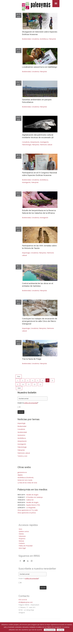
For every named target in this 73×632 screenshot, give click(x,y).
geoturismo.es (22, 472)
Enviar (21, 412)
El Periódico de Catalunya (34, 497)
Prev (18, 376)
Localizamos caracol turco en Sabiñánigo (39, 67)
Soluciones (22, 536)
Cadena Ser (30, 500)
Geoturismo (21, 435)
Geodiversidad (22, 432)
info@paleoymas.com (26, 602)
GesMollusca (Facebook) (26, 477)
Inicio (20, 529)
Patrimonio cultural (46, 145)
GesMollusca (44, 39)
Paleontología (26, 145)
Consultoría (35, 39)
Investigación (44, 142)
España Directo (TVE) (33, 505)
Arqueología (26, 253)
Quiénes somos (24, 531)
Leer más (60, 630)
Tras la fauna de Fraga (31, 359)
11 (29, 384)
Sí (19, 407)
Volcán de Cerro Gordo (25, 480)
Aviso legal (22, 548)
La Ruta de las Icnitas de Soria (27, 483)
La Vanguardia (30, 507)
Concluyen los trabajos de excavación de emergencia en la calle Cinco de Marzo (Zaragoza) (39, 321)
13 (40, 384)
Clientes (21, 534)
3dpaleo (20, 475)
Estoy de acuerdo (49, 630)
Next (19, 388)
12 (34, 384)
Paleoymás (52, 39)
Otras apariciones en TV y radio (28, 510)
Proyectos (22, 539)
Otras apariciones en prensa (27, 513)
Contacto (22, 543)
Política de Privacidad (25, 546)
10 (23, 384)
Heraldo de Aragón (32, 495)
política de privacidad (30, 403)
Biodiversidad (26, 39)
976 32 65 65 (23, 600)
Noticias (21, 541)
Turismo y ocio (22, 456)
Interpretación (34, 142)
